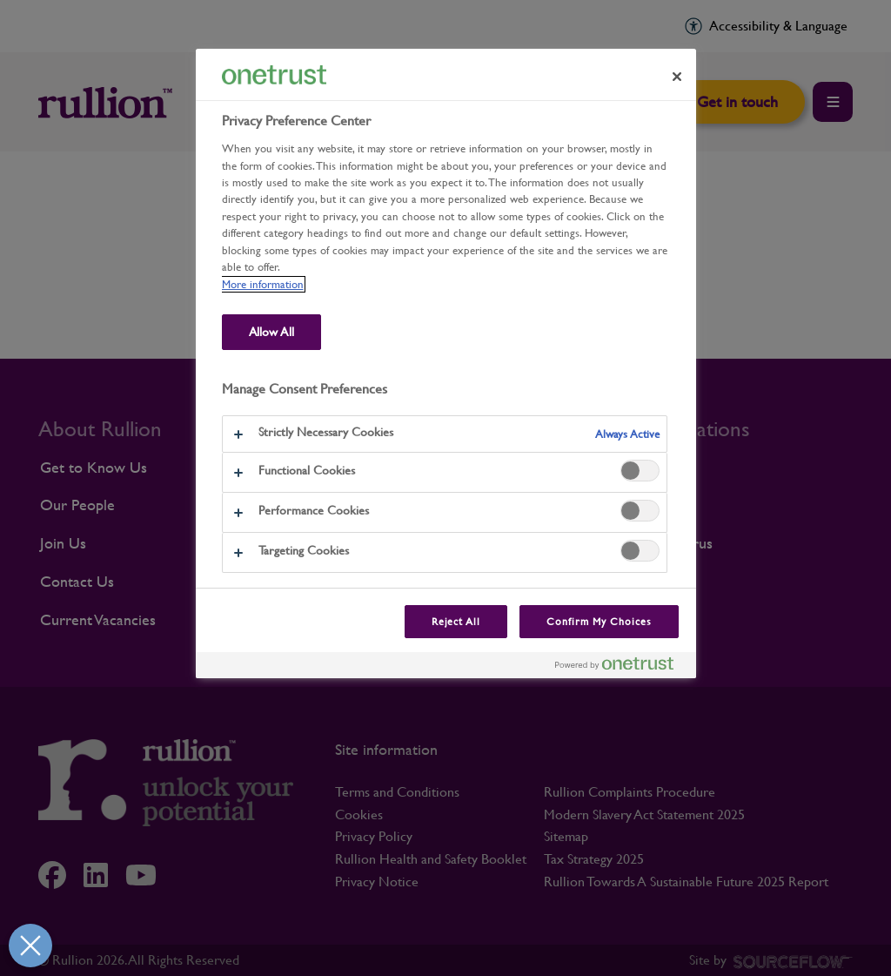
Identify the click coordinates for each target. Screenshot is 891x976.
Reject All (456, 622)
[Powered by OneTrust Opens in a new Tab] (621, 667)
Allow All (271, 332)
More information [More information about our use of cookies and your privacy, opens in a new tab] (263, 284)
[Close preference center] (677, 76)
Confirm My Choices (598, 622)
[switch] (640, 470)
